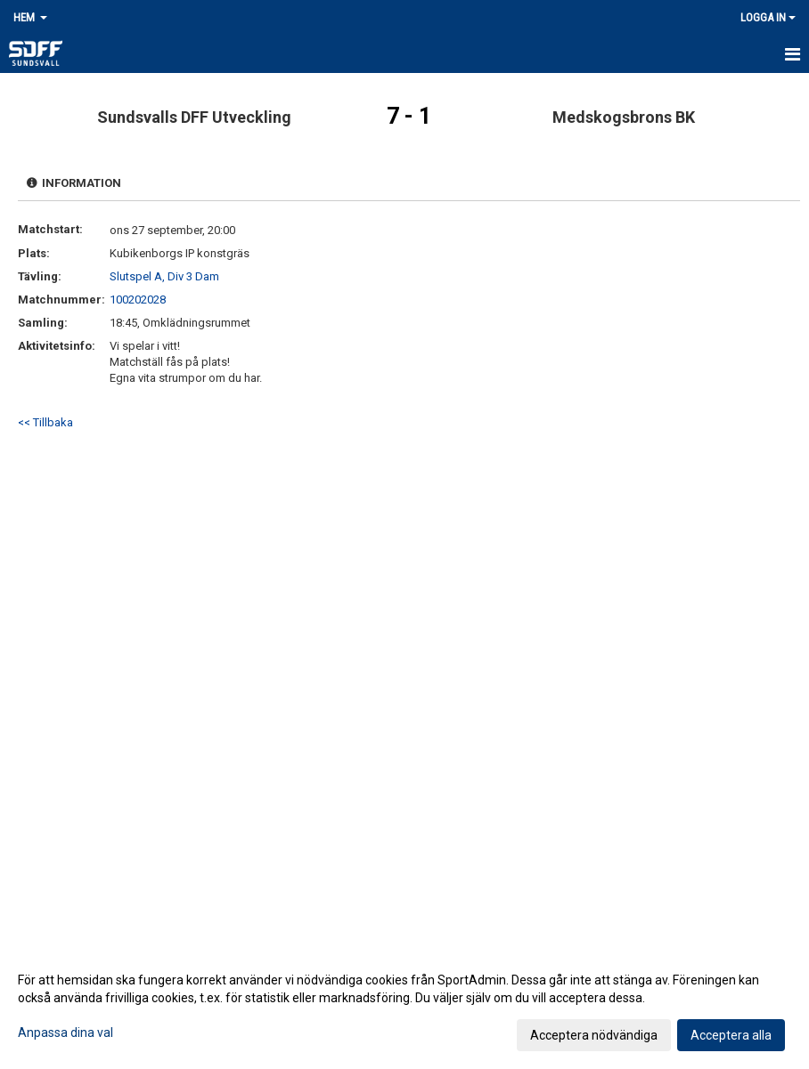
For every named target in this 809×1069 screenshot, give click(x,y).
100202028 (138, 299)
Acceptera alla (731, 1035)
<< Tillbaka (45, 422)
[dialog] (404, 1006)
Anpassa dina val (65, 1032)
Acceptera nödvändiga (594, 1035)
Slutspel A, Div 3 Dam (164, 276)
